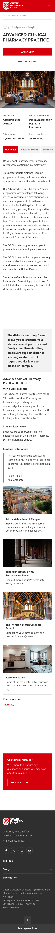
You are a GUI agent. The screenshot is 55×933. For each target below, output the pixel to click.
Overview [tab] (10, 149)
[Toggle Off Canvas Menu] (49, 6)
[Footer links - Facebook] (6, 850)
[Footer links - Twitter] (14, 850)
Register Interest (27, 61)
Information (10, 877)
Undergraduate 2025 (14, 15)
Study (6, 869)
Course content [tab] (29, 149)
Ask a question (19, 782)
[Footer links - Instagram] (21, 850)
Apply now (27, 51)
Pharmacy (8, 704)
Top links (8, 860)
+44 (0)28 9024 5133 (14, 840)
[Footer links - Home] (13, 821)
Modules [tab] (48, 149)
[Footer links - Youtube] (29, 850)
